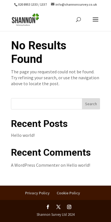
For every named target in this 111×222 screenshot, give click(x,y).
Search (91, 103)
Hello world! (23, 135)
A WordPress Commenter (35, 165)
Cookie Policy (68, 192)
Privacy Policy (37, 192)
